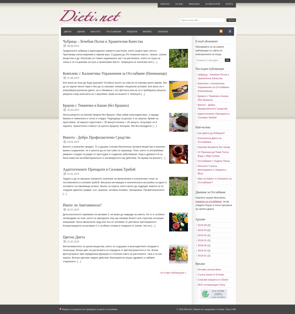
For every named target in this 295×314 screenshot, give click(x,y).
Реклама (194, 4)
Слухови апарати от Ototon (213, 279)
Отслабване (113, 31)
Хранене (163, 31)
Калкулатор (212, 4)
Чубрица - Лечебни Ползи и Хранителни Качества (103, 41)
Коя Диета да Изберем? (211, 133)
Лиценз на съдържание (204, 309)
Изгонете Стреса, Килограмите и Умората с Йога (212, 170)
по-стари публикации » (173, 272)
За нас (179, 4)
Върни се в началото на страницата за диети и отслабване (90, 309)
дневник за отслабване (208, 201)
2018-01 (202, 255)
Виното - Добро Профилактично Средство (96, 137)
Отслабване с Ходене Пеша (214, 161)
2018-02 (202, 250)
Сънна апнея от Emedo (211, 274)
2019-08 (202, 225)
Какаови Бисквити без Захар (214, 147)
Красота (96, 31)
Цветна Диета (74, 237)
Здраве (81, 31)
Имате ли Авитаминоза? (82, 205)
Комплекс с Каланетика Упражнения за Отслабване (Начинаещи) (115, 73)
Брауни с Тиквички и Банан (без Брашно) (96, 105)
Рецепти (132, 31)
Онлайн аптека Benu (209, 269)
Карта (229, 4)
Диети (67, 31)
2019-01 (202, 240)
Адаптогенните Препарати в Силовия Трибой (99, 169)
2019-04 (202, 230)
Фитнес (147, 31)
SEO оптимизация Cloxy (211, 284)
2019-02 (202, 235)
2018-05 (202, 245)
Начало (165, 4)
